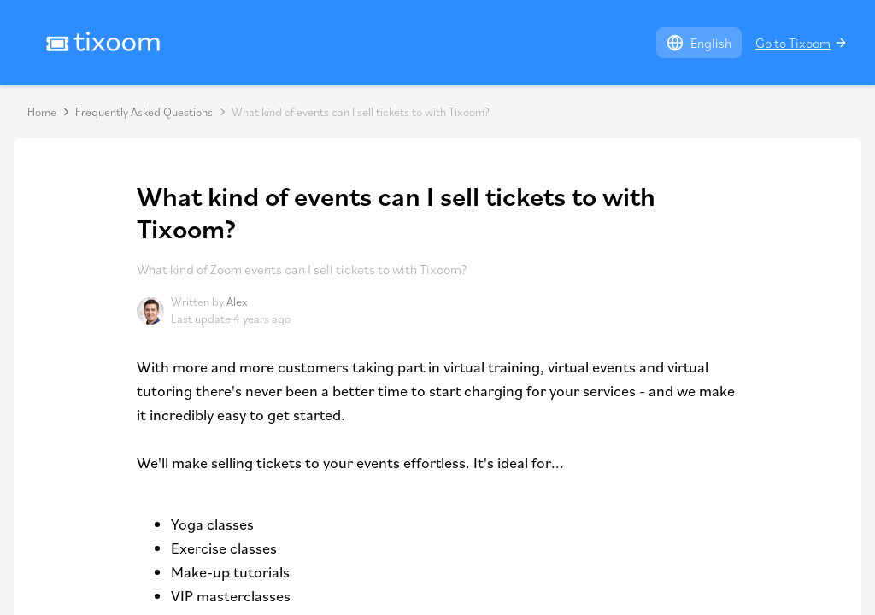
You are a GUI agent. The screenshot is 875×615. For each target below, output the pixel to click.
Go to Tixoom (801, 43)
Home (41, 112)
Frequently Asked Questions (144, 112)
